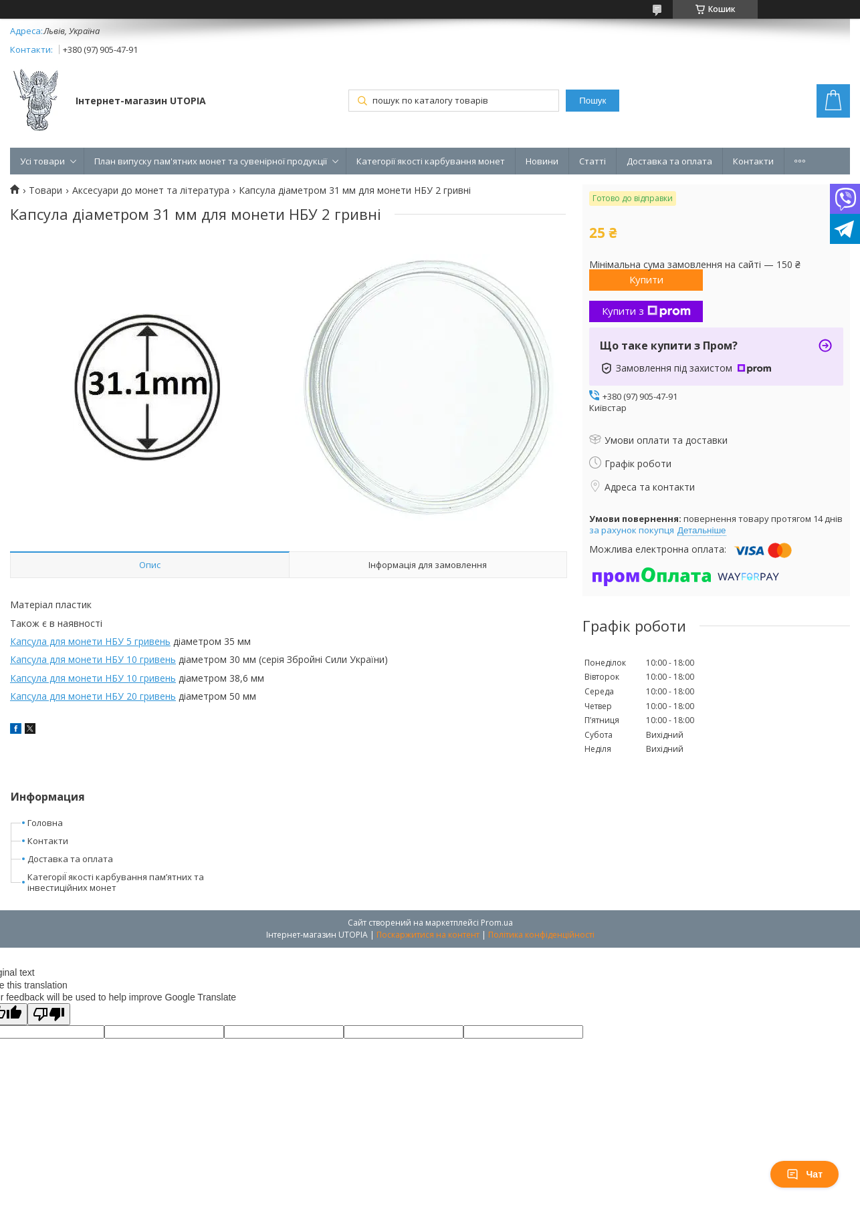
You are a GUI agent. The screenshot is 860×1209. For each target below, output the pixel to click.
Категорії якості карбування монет (430, 161)
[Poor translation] (48, 1014)
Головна (45, 823)
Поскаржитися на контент (428, 934)
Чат (804, 1174)
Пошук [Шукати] (592, 101)
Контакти (753, 161)
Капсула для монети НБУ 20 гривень (93, 696)
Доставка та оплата (669, 161)
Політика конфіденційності (541, 934)
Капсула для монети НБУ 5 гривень (90, 641)
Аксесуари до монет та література (150, 190)
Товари (45, 190)
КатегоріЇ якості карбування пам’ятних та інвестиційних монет (115, 882)
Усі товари (42, 161)
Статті (592, 161)
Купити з (646, 310)
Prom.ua (497, 922)
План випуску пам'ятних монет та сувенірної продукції (210, 161)
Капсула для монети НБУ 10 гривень (93, 659)
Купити (646, 279)
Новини (542, 161)
